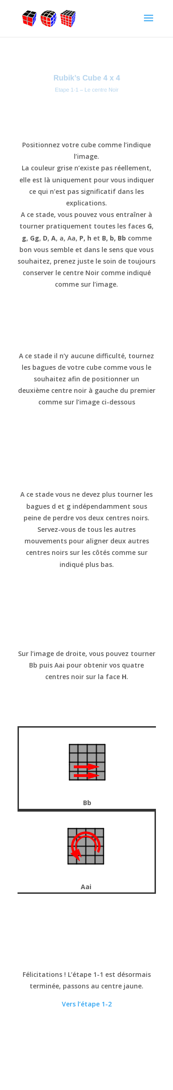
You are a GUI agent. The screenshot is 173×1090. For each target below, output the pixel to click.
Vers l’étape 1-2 (87, 1004)
